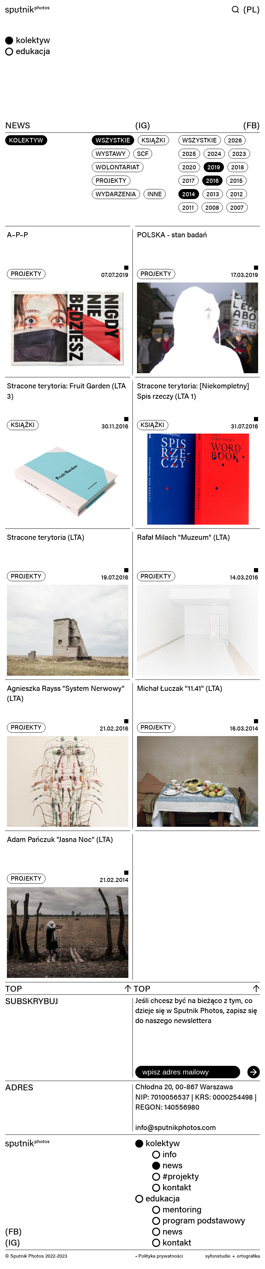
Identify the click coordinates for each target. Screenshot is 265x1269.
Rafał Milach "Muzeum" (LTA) (183, 537)
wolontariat (117, 166)
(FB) (251, 124)
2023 (239, 153)
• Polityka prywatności (159, 1255)
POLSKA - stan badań (172, 234)
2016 (212, 180)
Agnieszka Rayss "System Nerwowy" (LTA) (66, 693)
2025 (189, 153)
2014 (188, 193)
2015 (236, 180)
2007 (237, 207)
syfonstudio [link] (217, 1255)
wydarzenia (116, 193)
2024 (214, 153)
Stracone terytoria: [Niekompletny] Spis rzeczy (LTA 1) (193, 390)
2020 (189, 166)
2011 (188, 207)
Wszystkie (113, 140)
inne (154, 193)
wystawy (111, 153)
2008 (212, 207)
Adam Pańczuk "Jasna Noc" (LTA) (60, 839)
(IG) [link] (12, 1242)
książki (153, 140)
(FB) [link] (13, 1231)
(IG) (142, 124)
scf (142, 153)
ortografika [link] (248, 1255)
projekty (111, 180)
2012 (236, 193)
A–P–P (17, 234)
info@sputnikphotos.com (175, 1127)
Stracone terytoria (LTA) (45, 537)
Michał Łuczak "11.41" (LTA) (179, 688)
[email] (187, 1072)
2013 (212, 193)
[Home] (67, 10)
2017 (188, 180)
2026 (235, 140)
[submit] (253, 1072)
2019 (213, 166)
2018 (237, 166)
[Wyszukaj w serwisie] (237, 9)
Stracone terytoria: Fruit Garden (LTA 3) (66, 390)
